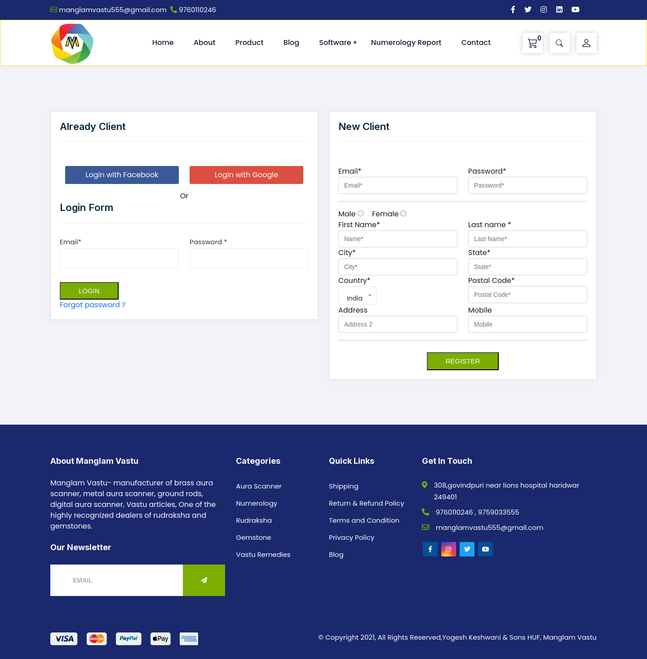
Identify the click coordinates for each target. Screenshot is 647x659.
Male (350, 214)
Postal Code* (491, 280)
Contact (476, 42)
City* (347, 252)
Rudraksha (254, 520)
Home (163, 42)
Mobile (480, 310)
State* (479, 252)
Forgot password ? (93, 305)
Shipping (344, 486)
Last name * (489, 225)
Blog (291, 42)
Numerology (256, 503)
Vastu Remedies (263, 554)
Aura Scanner (259, 486)
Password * (208, 242)
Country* (354, 280)
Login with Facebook (122, 175)
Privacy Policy (351, 537)
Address (353, 310)
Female (389, 214)
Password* (487, 171)
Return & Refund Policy (366, 503)
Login (89, 291)
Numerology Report (406, 42)
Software (335, 42)
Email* (70, 242)
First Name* (359, 225)
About (205, 42)
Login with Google (246, 175)
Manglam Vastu (570, 637)
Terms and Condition (364, 520)
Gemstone (253, 537)
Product (249, 42)
